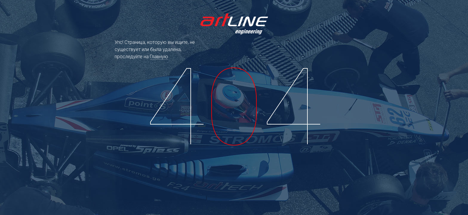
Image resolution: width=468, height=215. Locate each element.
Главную (159, 56)
